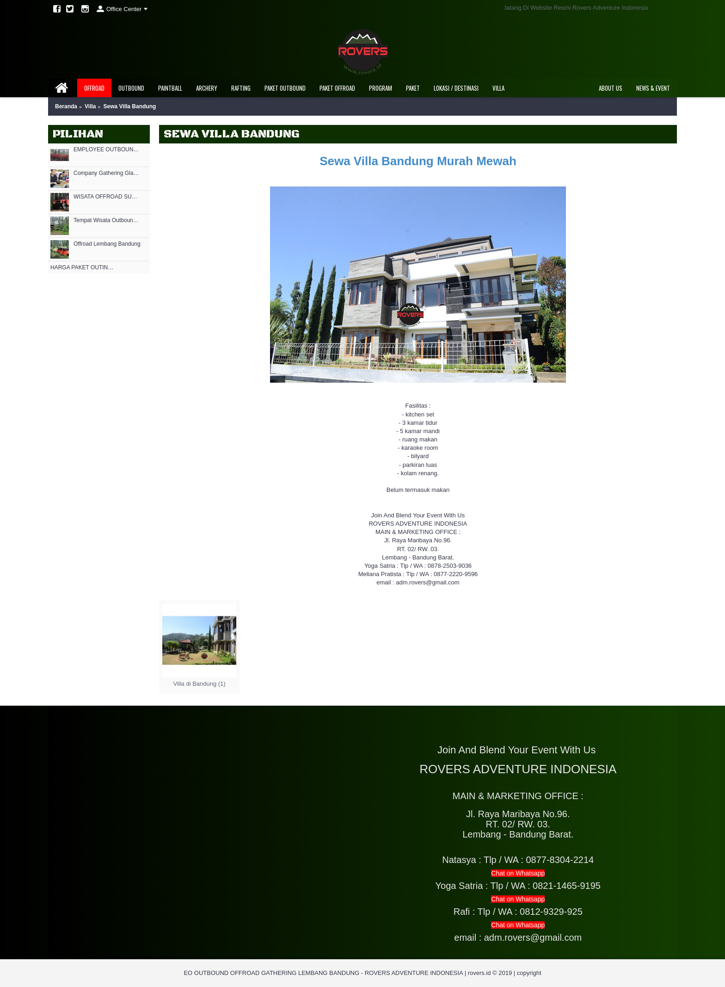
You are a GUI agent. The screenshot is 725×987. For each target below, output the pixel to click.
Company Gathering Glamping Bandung (107, 173)
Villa (90, 106)
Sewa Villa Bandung (130, 106)
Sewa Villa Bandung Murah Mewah (417, 161)
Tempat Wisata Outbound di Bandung (107, 220)
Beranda (66, 106)
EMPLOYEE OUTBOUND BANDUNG (107, 150)
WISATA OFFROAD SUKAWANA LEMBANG (107, 197)
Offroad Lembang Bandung (107, 244)
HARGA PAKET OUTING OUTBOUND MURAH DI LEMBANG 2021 (83, 268)
